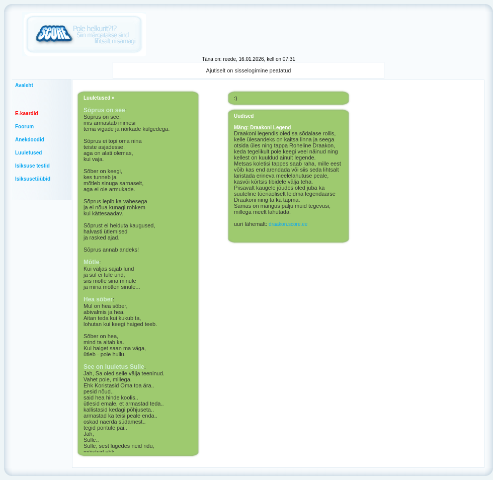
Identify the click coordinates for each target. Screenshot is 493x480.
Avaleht (24, 85)
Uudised (244, 116)
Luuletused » (99, 98)
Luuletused (28, 152)
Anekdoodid (29, 139)
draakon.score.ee (288, 224)
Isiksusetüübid (32, 179)
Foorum (24, 126)
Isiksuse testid (32, 166)
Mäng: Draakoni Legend (262, 127)
